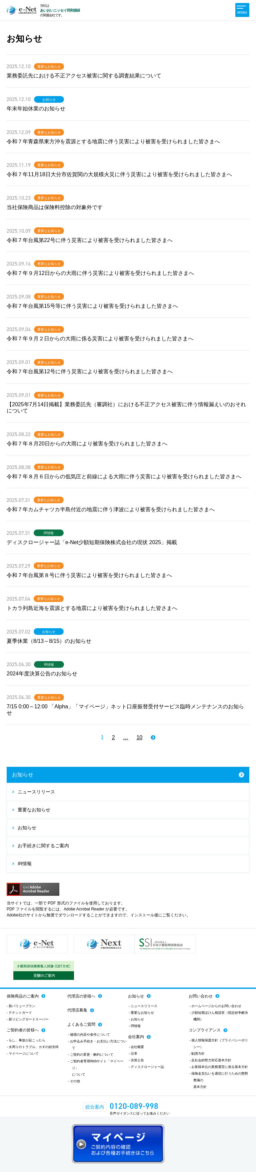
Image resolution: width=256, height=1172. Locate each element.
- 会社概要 (136, 1047)
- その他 (74, 1081)
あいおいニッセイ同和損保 (60, 10)
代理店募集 (77, 1010)
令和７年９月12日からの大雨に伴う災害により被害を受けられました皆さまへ (100, 273)
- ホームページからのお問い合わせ (215, 1006)
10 (139, 737)
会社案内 (136, 1036)
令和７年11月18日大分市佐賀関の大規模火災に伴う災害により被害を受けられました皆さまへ (119, 174)
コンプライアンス (205, 1030)
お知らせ (49, 99)
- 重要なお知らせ (141, 1012)
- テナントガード (19, 1012)
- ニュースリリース (143, 1006)
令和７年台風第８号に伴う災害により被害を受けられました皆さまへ (89, 575)
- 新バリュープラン (21, 1006)
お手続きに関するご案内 (43, 845)
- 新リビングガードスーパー (28, 1019)
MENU (242, 10)
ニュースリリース (36, 791)
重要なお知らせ (49, 66)
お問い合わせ (201, 996)
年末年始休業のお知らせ (36, 108)
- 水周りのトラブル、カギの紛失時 (33, 1047)
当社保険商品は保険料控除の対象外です (55, 207)
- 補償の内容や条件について (89, 1034)
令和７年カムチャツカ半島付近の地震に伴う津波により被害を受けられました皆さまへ (111, 509)
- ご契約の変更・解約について (90, 1054)
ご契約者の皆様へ (23, 1030)
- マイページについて (23, 1053)
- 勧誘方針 (197, 1053)
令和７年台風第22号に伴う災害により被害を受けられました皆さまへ (90, 240)
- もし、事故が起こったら (26, 1040)
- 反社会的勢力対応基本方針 (210, 1060)
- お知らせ (136, 1019)
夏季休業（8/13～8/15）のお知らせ (49, 641)
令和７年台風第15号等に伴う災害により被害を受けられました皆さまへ (92, 306)
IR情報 (49, 533)
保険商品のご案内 (23, 996)
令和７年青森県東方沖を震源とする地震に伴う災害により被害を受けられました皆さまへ (113, 141)
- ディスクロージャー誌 (146, 1067)
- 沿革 (133, 1053)
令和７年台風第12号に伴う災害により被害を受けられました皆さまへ (90, 371)
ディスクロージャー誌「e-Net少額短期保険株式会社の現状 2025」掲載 (92, 542)
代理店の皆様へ (81, 996)
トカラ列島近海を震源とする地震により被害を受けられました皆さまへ (92, 608)
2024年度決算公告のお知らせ (42, 673)
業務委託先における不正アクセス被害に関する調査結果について (84, 75)
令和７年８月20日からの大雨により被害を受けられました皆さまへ (87, 443)
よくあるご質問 (81, 1024)
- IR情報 (135, 1026)
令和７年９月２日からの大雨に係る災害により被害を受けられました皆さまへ (100, 338)
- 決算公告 (136, 1060)
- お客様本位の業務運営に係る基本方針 (218, 1067)
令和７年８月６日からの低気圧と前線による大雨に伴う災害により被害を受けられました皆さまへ (124, 476)
